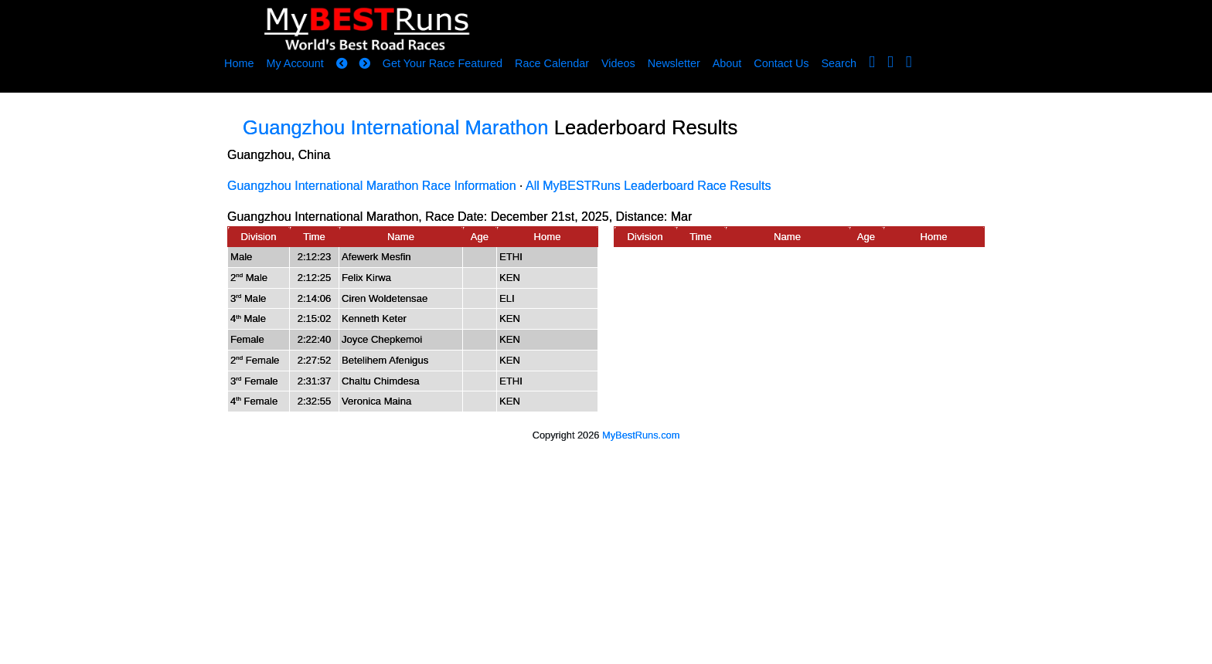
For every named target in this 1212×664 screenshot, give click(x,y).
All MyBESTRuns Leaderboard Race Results (648, 185)
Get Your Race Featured (442, 63)
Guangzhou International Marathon (396, 127)
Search (839, 63)
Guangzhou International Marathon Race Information (371, 185)
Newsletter (674, 63)
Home (239, 63)
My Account (294, 63)
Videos (618, 63)
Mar (682, 216)
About (727, 63)
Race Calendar (552, 63)
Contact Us (781, 63)
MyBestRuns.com (640, 435)
